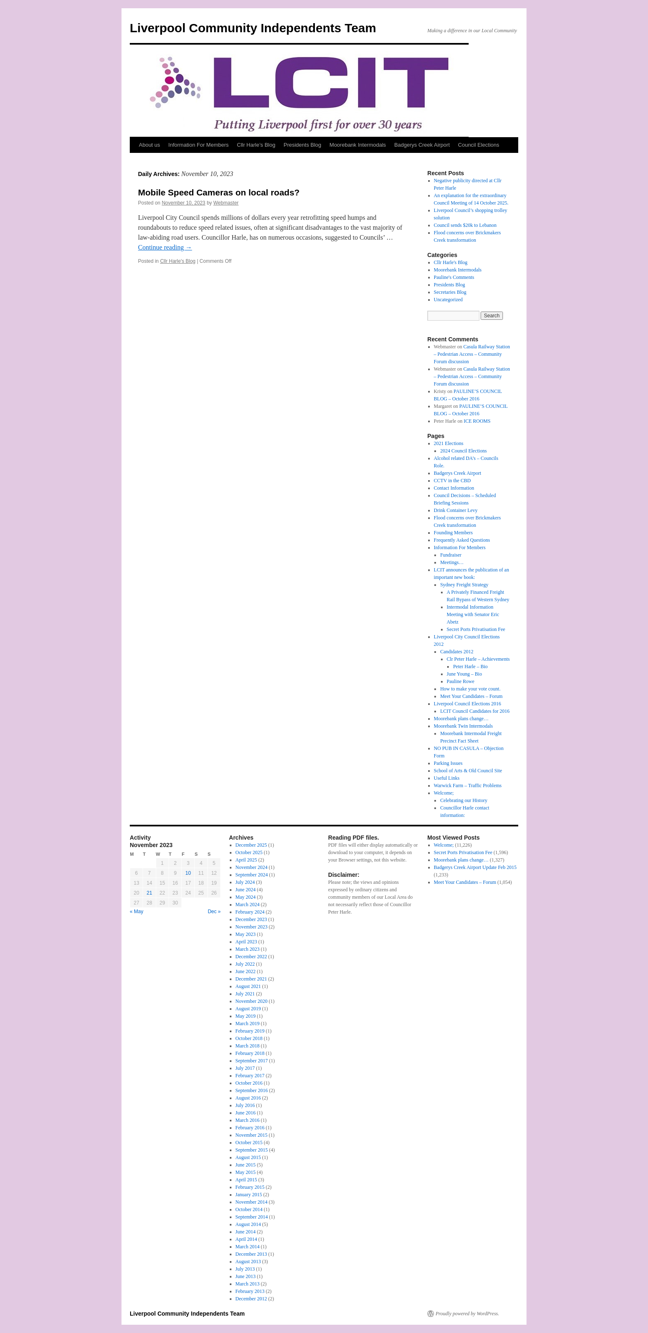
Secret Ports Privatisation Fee (476, 629)
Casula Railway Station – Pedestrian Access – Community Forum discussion (472, 354)
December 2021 (251, 979)
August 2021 (248, 986)
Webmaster (225, 203)
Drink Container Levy (456, 510)
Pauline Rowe (460, 681)
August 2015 (248, 1157)
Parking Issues (448, 763)
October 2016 (249, 1083)
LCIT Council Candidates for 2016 (475, 711)
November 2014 (252, 1202)
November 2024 (252, 867)
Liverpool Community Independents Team (253, 28)
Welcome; (444, 793)
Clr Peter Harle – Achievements (478, 659)
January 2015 (249, 1194)
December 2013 (251, 1254)
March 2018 (248, 1046)
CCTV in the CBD (452, 480)
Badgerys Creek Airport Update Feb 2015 (475, 867)
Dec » (214, 911)
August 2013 (248, 1261)
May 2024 (246, 897)
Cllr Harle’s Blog (256, 145)
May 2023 (246, 934)
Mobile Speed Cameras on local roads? (219, 192)
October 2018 (249, 1038)
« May (136, 911)
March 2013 (248, 1284)
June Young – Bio (464, 674)
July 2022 (245, 964)
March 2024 (248, 904)
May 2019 (246, 1016)
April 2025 (246, 860)
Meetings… (452, 562)
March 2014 (248, 1247)
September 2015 (252, 1150)
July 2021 (245, 994)
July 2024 (245, 882)
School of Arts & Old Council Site (468, 771)
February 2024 (250, 912)
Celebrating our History (463, 800)
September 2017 (252, 1061)
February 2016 (250, 1128)
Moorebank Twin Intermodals (463, 726)
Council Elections (478, 145)
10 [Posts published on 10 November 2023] (188, 873)
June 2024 (246, 890)
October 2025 (249, 852)
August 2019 (248, 1009)
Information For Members (198, 145)
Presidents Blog (302, 145)
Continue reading (165, 247)
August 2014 (248, 1224)
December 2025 (251, 845)
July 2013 (245, 1269)
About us (149, 145)
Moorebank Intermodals (357, 145)
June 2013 (246, 1276)
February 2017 (250, 1075)
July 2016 (245, 1105)
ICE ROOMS (477, 421)
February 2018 (250, 1053)
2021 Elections (449, 443)
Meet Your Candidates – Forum (471, 696)
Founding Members (453, 533)
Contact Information (454, 488)
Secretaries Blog (450, 292)
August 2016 (248, 1098)
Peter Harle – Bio (470, 666)
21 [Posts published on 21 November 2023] (149, 893)
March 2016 (248, 1120)
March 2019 (248, 1023)
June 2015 (246, 1165)
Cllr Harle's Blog (177, 261)
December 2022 (251, 956)
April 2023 (246, 942)
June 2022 (246, 971)
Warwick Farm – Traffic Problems (468, 785)
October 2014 (249, 1209)
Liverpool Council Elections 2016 (467, 704)
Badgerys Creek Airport (422, 145)
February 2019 (250, 1031)
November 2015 (252, 1135)
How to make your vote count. (470, 689)
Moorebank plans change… (461, 718)
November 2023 (252, 927)
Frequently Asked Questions (462, 540)
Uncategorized (448, 299)
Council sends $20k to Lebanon (465, 225)
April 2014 (246, 1239)
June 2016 (246, 1113)
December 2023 (251, 919)
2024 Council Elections (463, 451)
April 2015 (246, 1180)
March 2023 (248, 949)
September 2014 (252, 1217)
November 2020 (252, 1001)
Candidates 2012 (456, 652)
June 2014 (246, 1232)
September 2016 (252, 1090)
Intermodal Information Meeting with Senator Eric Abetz (473, 614)
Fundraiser (450, 555)
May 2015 (246, 1172)
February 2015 (250, 1187)
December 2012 (251, 1299)
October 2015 (249, 1142)
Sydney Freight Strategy (464, 585)
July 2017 (245, 1068)
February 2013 (250, 1291)
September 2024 (252, 875)
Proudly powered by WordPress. (467, 1313)
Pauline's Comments (454, 277)
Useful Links (447, 778)
